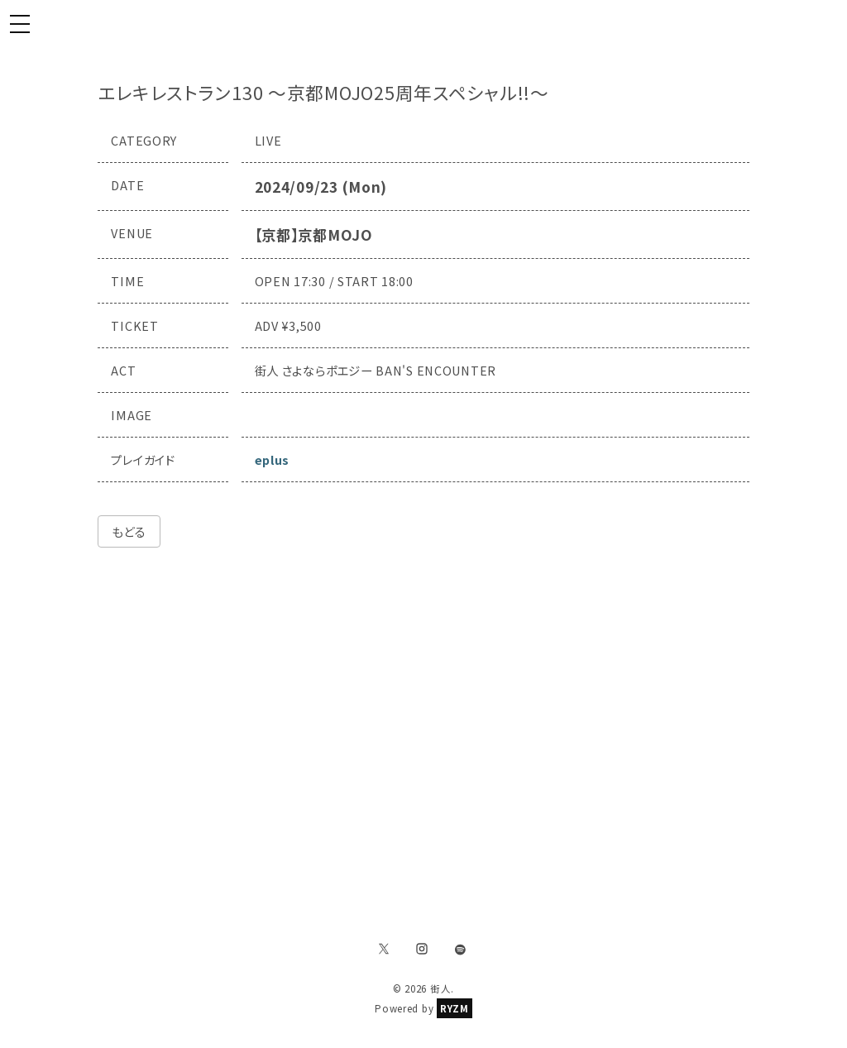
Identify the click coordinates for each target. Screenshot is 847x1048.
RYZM (454, 1008)
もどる (129, 531)
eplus (272, 459)
